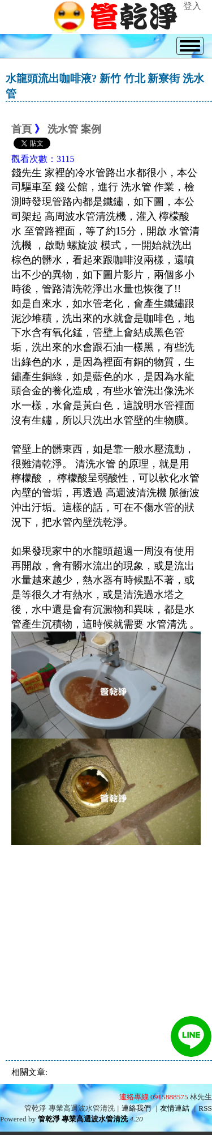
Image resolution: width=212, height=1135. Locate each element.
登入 (192, 6)
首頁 (21, 129)
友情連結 (174, 1108)
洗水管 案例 (74, 129)
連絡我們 (136, 1108)
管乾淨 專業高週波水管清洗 (83, 1119)
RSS (205, 1108)
